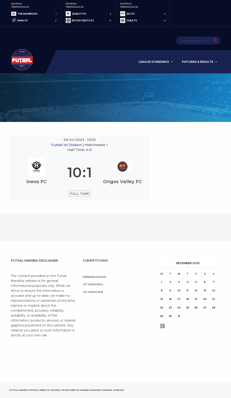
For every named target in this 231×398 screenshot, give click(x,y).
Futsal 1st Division (67, 145)
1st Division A (93, 284)
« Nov (162, 326)
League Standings (154, 61)
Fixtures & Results (197, 61)
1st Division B (93, 292)
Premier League (94, 277)
